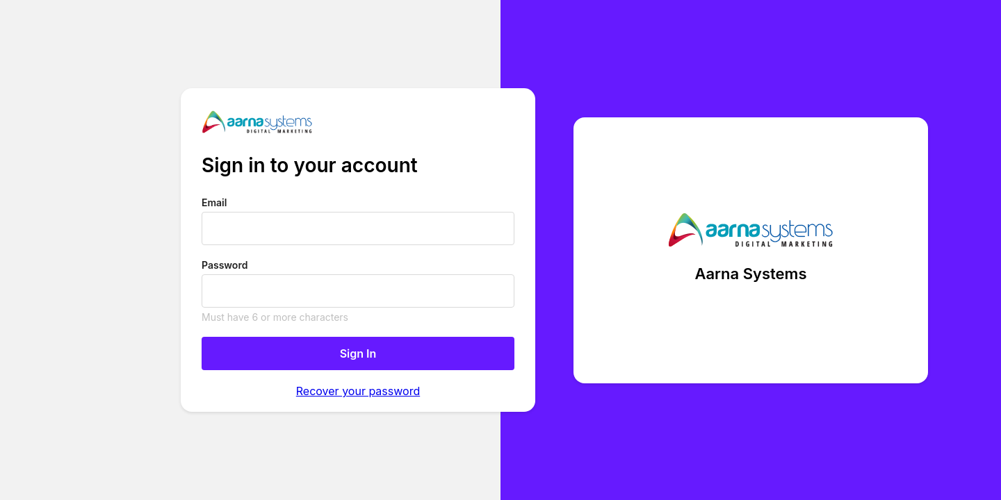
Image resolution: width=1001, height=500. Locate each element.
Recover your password (358, 391)
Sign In (358, 353)
